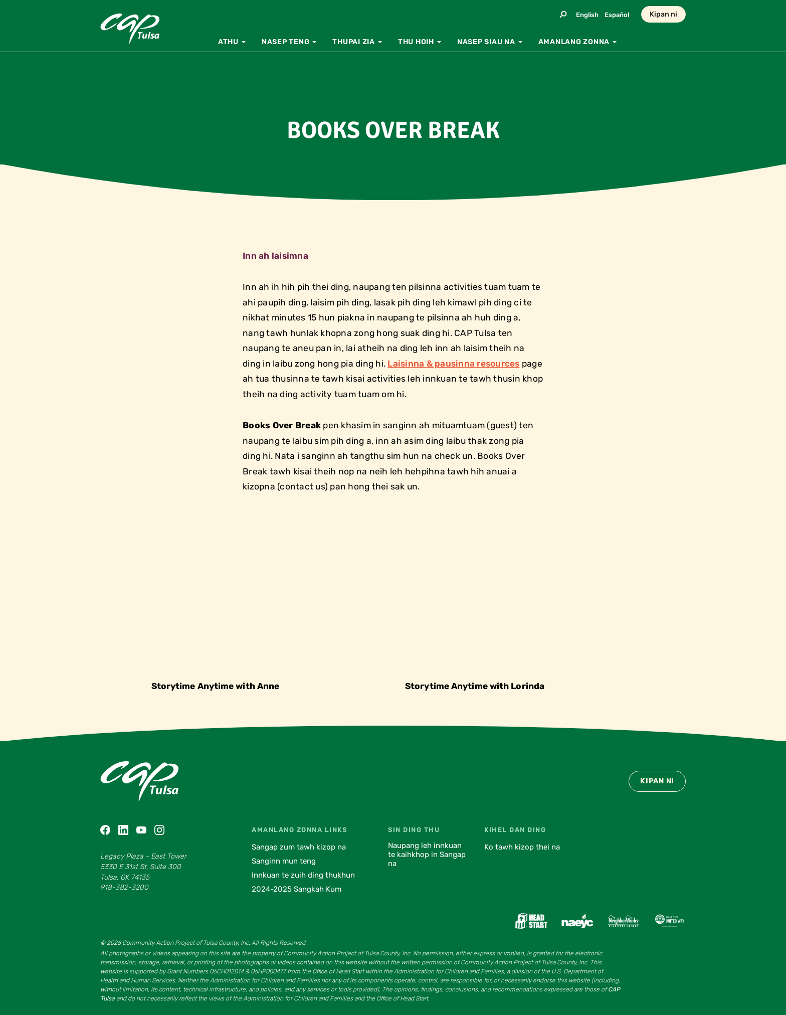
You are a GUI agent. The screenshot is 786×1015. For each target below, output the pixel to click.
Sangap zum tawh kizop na (299, 847)
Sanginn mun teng (284, 861)
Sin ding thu (414, 829)
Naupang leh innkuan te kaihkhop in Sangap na (427, 854)
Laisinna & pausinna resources (453, 364)
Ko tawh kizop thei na (522, 847)
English (587, 15)
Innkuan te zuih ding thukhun (303, 875)
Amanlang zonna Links (299, 829)
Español (617, 15)
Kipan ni (663, 14)
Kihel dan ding (515, 829)
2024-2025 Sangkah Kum (296, 889)
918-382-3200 (124, 887)
